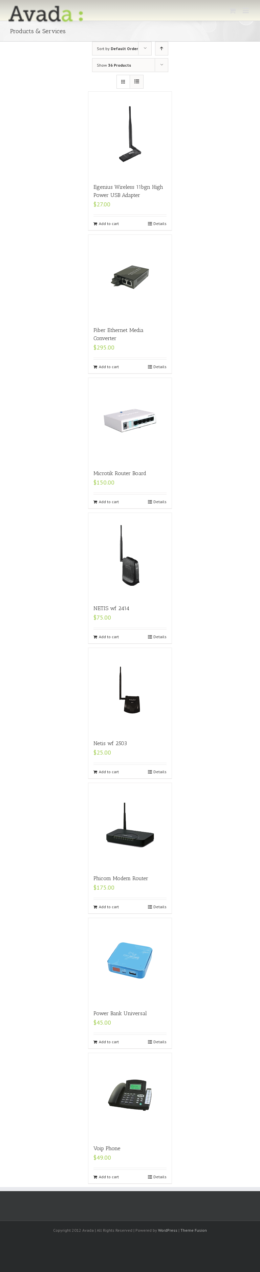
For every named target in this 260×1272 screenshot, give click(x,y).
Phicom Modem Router (120, 878)
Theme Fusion (193, 1230)
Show (114, 65)
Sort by (117, 48)
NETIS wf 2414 (111, 608)
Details (160, 223)
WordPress (167, 1230)
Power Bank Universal (120, 1013)
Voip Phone (106, 1148)
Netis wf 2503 (110, 743)
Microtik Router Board (119, 473)
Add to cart (109, 223)
